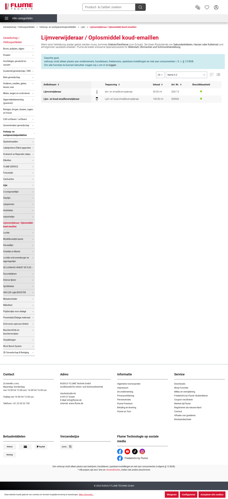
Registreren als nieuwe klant (188, 407)
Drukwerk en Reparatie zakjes (17, 154)
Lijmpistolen (8, 204)
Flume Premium (125, 403)
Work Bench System (12, 346)
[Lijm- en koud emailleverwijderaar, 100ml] (97, 99)
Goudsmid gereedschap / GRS (17, 71)
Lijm (5, 185)
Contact (178, 411)
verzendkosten (113, 469)
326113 (175, 91)
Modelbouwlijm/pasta (13, 239)
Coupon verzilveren (183, 399)
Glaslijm (6, 197)
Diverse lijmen (9, 280)
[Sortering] (186, 75)
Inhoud (158, 84)
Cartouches (8, 179)
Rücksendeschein (182, 419)
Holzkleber (8, 210)
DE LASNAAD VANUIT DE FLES (17, 267)
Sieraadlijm (8, 245)
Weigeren (172, 494)
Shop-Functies (181, 387)
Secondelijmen (10, 273)
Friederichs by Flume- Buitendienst (191, 395)
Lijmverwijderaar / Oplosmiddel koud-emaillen (18, 224)
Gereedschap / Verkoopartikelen (12, 40)
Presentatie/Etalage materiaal (16, 317)
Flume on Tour (124, 411)
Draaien (6, 55)
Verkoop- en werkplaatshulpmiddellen (15, 133)
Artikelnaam (51, 84)
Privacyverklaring (125, 395)
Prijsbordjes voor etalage (14, 311)
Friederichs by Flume (132, 458)
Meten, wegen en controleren (16, 93)
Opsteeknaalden (10, 141)
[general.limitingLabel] (160, 75)
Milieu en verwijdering (184, 391)
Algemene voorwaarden (128, 384)
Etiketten (7, 160)
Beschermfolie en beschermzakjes (11, 332)
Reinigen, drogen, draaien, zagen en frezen (18, 111)
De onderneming (125, 391)
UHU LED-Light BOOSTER (14, 292)
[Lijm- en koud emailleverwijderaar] (97, 92)
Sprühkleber (8, 286)
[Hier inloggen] (216, 7)
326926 (175, 99)
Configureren (188, 494)
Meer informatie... (86, 494)
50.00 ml (157, 91)
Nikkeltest (7, 305)
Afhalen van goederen (185, 415)
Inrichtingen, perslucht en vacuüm (14, 63)
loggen (112, 65)
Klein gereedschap (11, 77)
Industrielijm (8, 216)
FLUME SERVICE (10, 166)
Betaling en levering (126, 407)
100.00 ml (158, 99)
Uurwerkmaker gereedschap (16, 125)
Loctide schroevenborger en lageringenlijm (16, 259)
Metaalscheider (10, 298)
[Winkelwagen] (223, 4)
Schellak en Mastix (11, 251)
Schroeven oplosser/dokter (16, 323)
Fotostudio (8, 172)
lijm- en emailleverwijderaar (119, 91)
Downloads (179, 384)
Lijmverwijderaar (52, 91)
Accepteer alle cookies (212, 494)
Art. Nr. (176, 84)
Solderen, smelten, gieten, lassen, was (15, 85)
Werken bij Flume (182, 403)
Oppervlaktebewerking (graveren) (13, 101)
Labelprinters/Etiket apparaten (17, 147)
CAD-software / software (15, 119)
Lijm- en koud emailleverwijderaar (61, 99)
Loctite (6, 232)
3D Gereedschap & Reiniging (16, 352)
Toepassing (112, 84)
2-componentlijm (11, 191)
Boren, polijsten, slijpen (13, 48)
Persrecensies (124, 399)
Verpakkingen (9, 339)
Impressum (122, 387)
